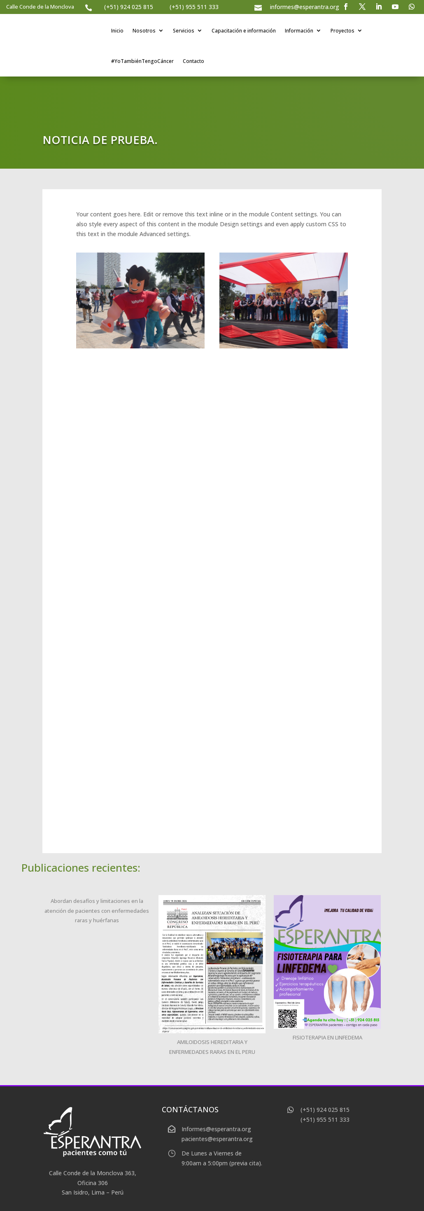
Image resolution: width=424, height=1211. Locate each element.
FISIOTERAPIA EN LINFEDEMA (327, 1037)
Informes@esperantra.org (216, 1129)
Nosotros (144, 30)
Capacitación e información (244, 30)
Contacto (193, 61)
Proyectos (342, 30)
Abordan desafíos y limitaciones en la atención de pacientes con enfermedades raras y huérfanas (96, 910)
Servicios (183, 30)
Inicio (117, 30)
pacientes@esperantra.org (217, 1139)
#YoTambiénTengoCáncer (142, 61)
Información (299, 30)
